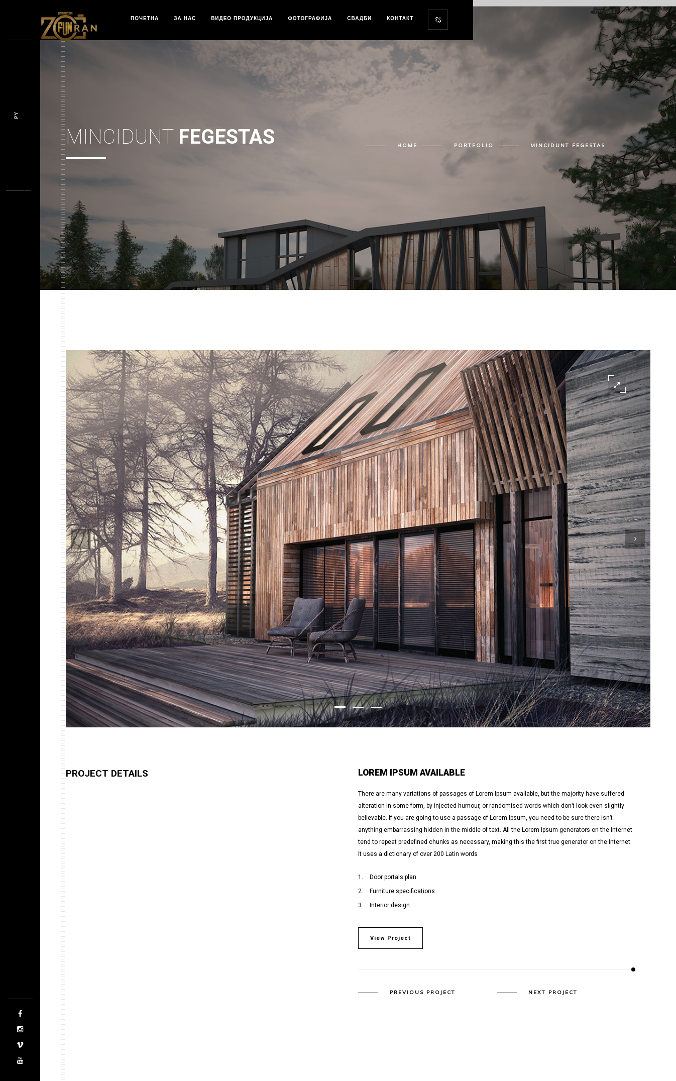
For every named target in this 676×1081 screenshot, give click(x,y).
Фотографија (310, 18)
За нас (185, 18)
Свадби (359, 18)
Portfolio (474, 145)
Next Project (553, 993)
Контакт (400, 18)
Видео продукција (242, 18)
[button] (340, 707)
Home (407, 145)
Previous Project (423, 993)
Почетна (145, 18)
